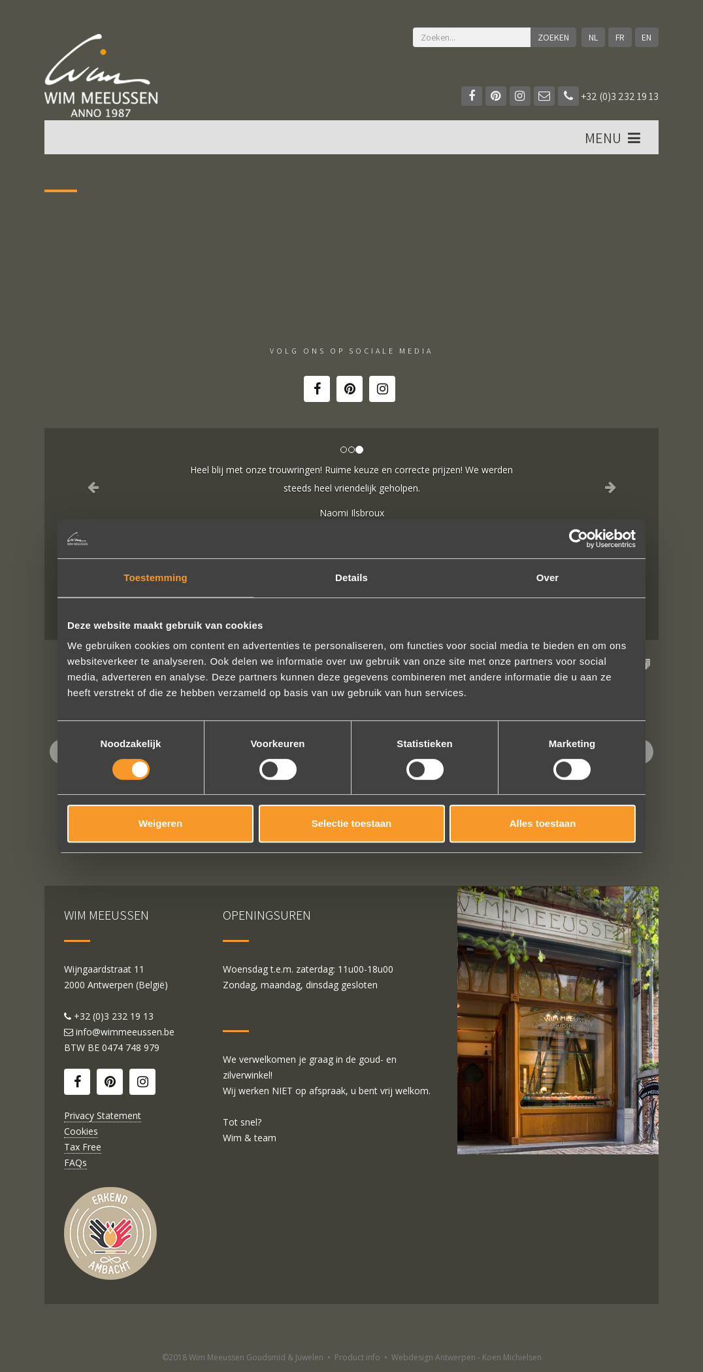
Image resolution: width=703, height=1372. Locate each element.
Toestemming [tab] (155, 577)
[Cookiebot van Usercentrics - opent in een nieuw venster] (578, 538)
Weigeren (160, 823)
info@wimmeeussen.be (125, 1032)
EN (646, 37)
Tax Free (82, 1147)
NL (593, 37)
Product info (357, 1357)
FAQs (75, 1162)
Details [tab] (351, 577)
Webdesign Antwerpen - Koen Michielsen (466, 1357)
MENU (614, 138)
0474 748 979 (130, 1047)
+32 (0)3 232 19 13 (608, 96)
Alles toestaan (543, 823)
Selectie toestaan (352, 823)
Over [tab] (547, 577)
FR (620, 37)
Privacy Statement (102, 1115)
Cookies (81, 1131)
